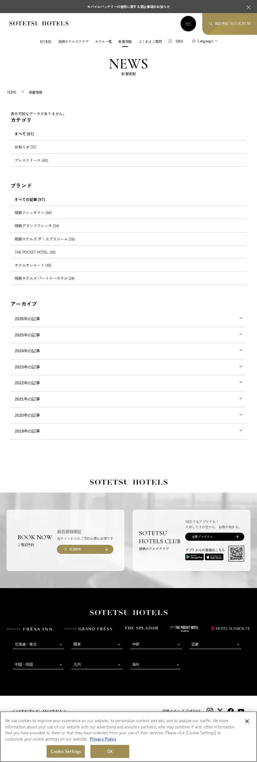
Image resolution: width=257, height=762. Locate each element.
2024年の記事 (27, 350)
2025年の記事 (27, 335)
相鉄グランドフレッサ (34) (37, 225)
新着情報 (125, 41)
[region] (128, 736)
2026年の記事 (27, 318)
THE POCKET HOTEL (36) (35, 252)
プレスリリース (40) (31, 160)
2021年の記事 (27, 399)
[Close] (247, 721)
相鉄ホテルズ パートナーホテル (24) (45, 278)
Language (205, 40)
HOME (46, 41)
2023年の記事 (27, 367)
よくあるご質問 (150, 41)
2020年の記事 (27, 415)
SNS (179, 41)
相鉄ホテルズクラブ (73, 41)
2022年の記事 (27, 383)
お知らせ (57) (25, 146)
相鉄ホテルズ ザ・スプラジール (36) (45, 238)
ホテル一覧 (103, 41)
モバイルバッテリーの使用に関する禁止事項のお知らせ (128, 6)
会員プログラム (202, 536)
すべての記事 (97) (30, 199)
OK (110, 751)
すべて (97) (24, 133)
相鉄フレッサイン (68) (33, 212)
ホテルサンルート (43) (33, 265)
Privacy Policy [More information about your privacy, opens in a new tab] (103, 739)
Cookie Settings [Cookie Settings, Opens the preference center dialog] (66, 751)
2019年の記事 (27, 431)
